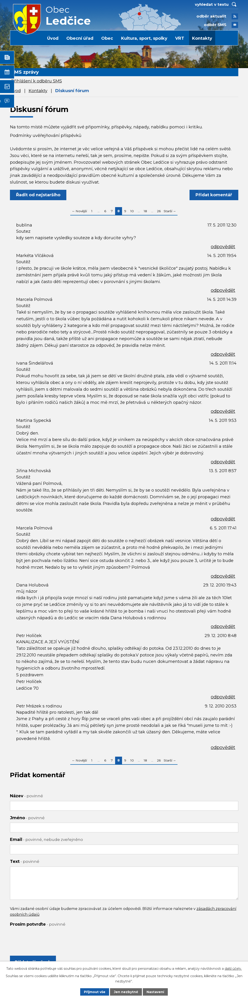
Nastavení (155, 992)
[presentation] (45, 938)
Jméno (27, 817)
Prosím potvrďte (37, 924)
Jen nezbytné (126, 992)
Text (24, 861)
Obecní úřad (79, 38)
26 (159, 211)
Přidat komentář (214, 194)
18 (145, 211)
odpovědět (223, 246)
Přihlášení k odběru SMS (36, 81)
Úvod (52, 38)
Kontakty (202, 38)
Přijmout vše (95, 992)
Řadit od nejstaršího (38, 194)
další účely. (233, 969)
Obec (107, 38)
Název (26, 795)
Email (46, 839)
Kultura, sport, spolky (144, 38)
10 (132, 211)
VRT (179, 38)
